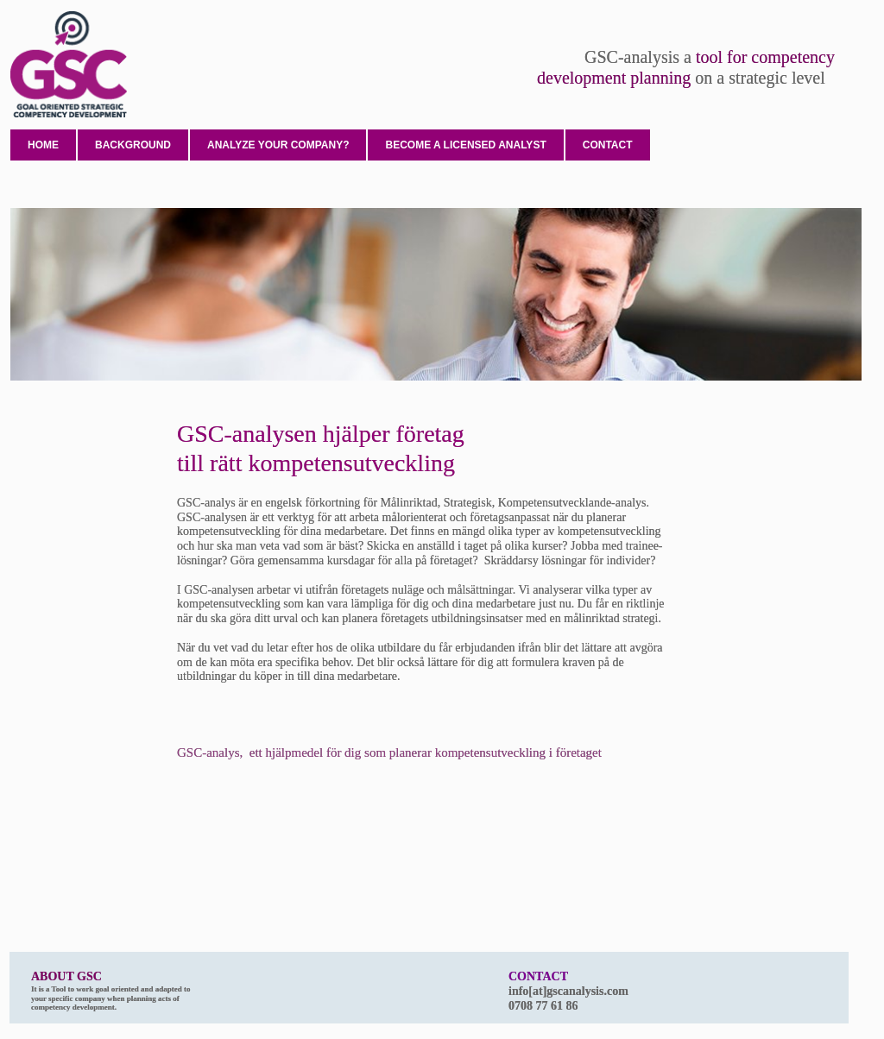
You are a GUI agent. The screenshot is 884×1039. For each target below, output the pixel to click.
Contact (608, 145)
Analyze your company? (278, 145)
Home (43, 145)
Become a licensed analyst (465, 145)
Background (133, 145)
